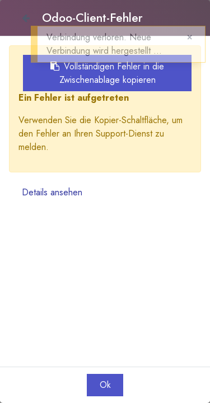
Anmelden (44, 6)
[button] (200, 22)
